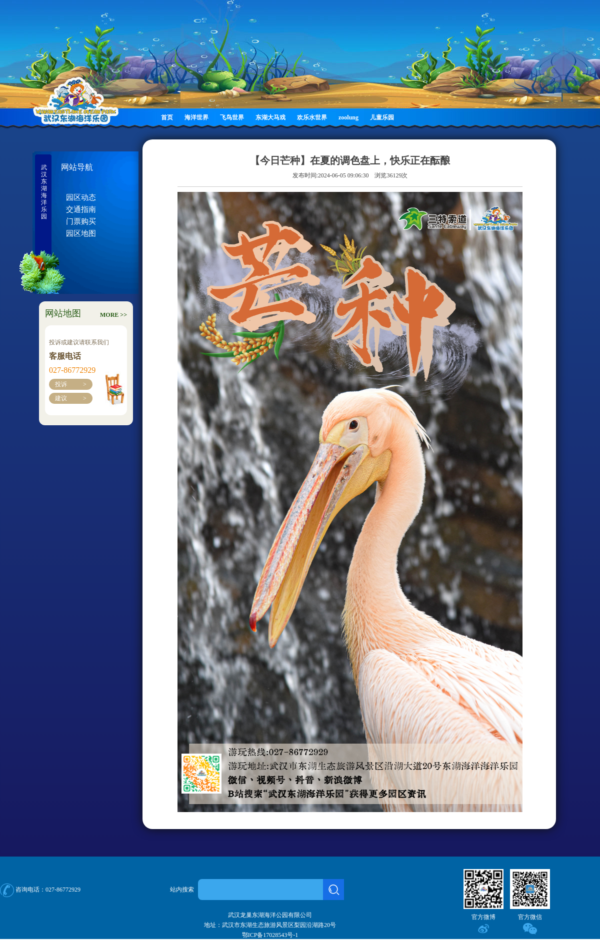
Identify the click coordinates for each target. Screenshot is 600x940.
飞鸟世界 (232, 117)
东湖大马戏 (271, 117)
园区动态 (81, 197)
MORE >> (113, 314)
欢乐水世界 (312, 117)
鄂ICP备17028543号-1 (270, 935)
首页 (167, 117)
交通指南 (81, 209)
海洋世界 (196, 117)
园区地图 (81, 233)
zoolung (348, 117)
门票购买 (81, 221)
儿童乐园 (382, 117)
